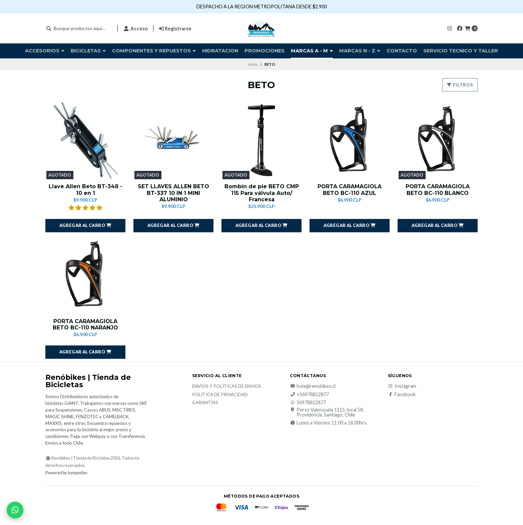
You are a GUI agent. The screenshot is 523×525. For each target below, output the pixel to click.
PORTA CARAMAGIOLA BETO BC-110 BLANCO (438, 189)
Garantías (205, 403)
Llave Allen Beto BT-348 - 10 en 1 (85, 189)
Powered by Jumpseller (66, 472)
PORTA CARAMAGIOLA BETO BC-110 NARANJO (85, 324)
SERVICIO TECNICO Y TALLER (460, 51)
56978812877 (308, 402)
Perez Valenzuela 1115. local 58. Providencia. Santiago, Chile (327, 412)
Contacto (402, 51)
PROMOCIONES (264, 51)
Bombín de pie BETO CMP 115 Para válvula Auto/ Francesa (261, 192)
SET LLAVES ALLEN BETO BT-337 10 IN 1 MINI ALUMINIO (173, 192)
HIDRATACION (220, 51)
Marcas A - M (312, 51)
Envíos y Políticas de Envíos (226, 386)
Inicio (252, 64)
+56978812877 (309, 394)
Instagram (402, 386)
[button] (85, 225)
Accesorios (44, 51)
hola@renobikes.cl (313, 386)
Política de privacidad (220, 394)
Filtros (460, 84)
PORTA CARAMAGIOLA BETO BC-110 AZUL (350, 189)
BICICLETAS (88, 51)
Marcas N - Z (359, 51)
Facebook (402, 394)
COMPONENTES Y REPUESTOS (154, 51)
